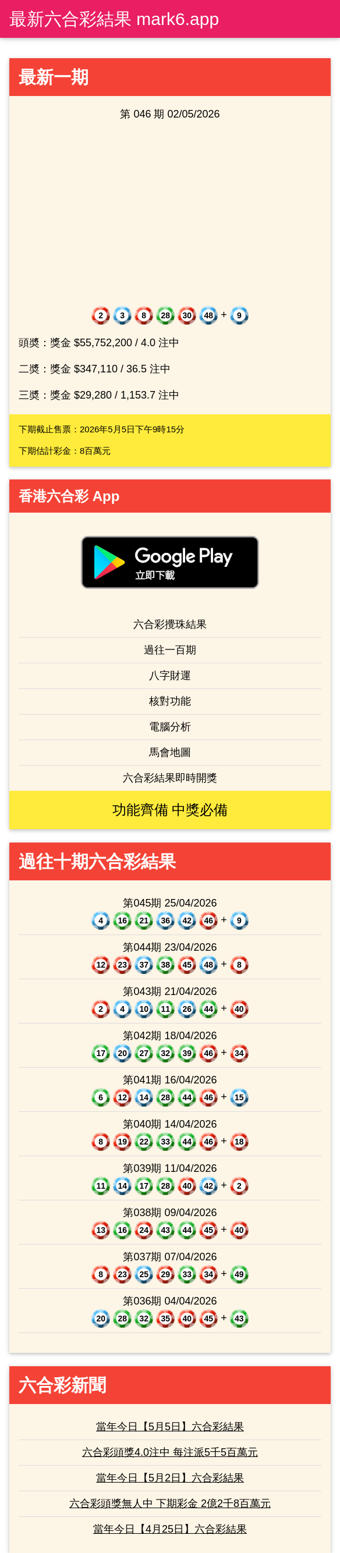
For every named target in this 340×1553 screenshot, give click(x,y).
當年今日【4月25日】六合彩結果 (170, 1529)
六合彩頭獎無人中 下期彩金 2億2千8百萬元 (170, 1503)
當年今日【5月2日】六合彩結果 (170, 1478)
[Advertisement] (170, 214)
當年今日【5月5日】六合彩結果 (170, 1427)
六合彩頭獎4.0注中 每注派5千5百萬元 (170, 1452)
